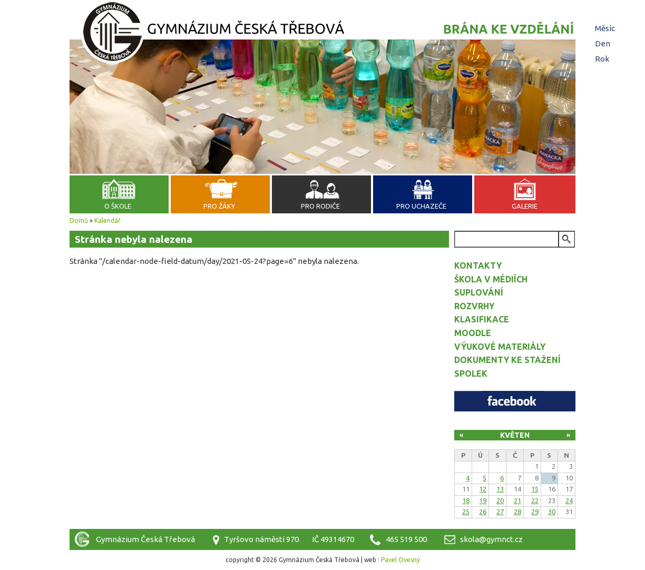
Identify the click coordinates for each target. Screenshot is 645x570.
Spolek (470, 373)
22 (535, 500)
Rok (602, 58)
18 (466, 500)
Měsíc (605, 28)
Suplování (478, 292)
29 (535, 511)
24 (569, 500)
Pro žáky (219, 206)
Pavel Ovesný (400, 559)
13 (500, 489)
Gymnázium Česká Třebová (322, 34)
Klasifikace (481, 319)
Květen (515, 435)
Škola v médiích (490, 279)
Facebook (514, 401)
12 (482, 489)
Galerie (525, 206)
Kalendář (107, 220)
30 (551, 511)
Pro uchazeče (421, 206)
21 (517, 500)
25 (466, 511)
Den (604, 43)
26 (482, 511)
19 (482, 500)
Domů (79, 220)
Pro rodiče (320, 206)
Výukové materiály (499, 346)
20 (500, 500)
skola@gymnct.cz (491, 539)
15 (535, 489)
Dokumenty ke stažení (507, 360)
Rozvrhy (474, 306)
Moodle (472, 333)
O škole (117, 206)
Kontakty (478, 265)
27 (500, 511)
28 (517, 511)
